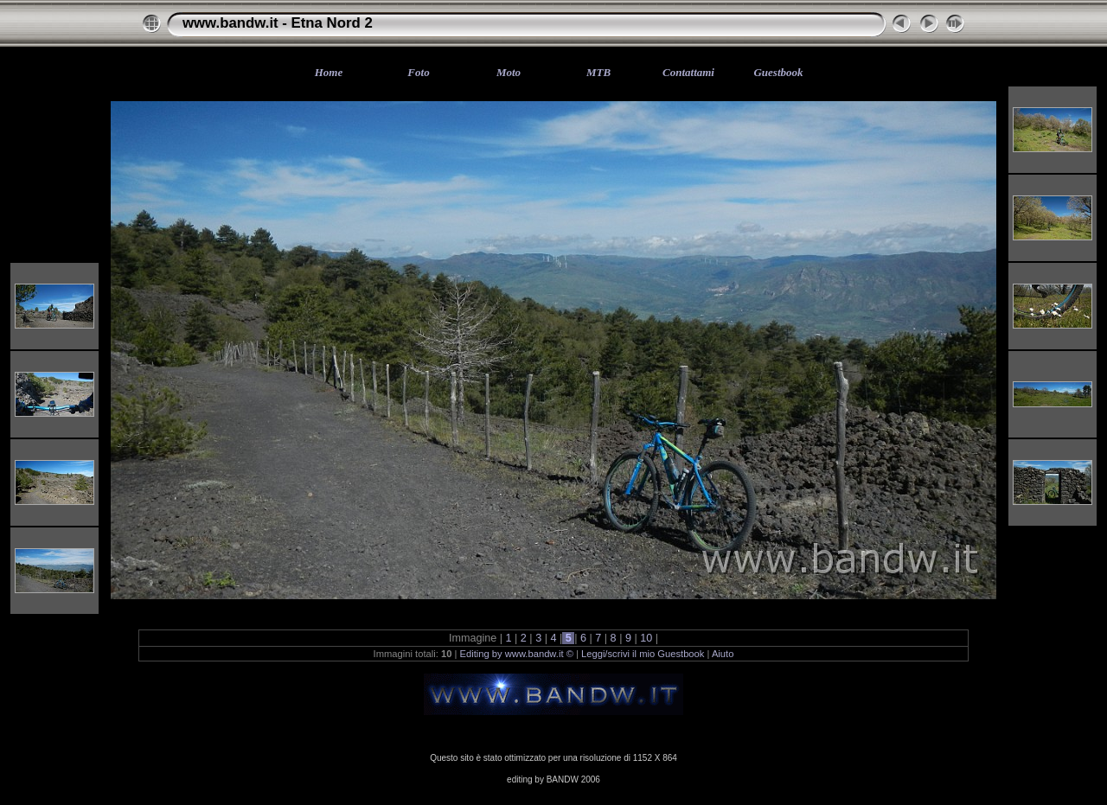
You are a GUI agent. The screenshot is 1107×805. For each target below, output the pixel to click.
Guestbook (778, 72)
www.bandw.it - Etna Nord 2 (277, 23)
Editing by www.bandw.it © (516, 653)
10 (646, 638)
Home (329, 72)
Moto (508, 72)
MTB (598, 72)
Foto (418, 72)
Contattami (688, 72)
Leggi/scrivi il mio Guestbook (642, 653)
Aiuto (723, 653)
